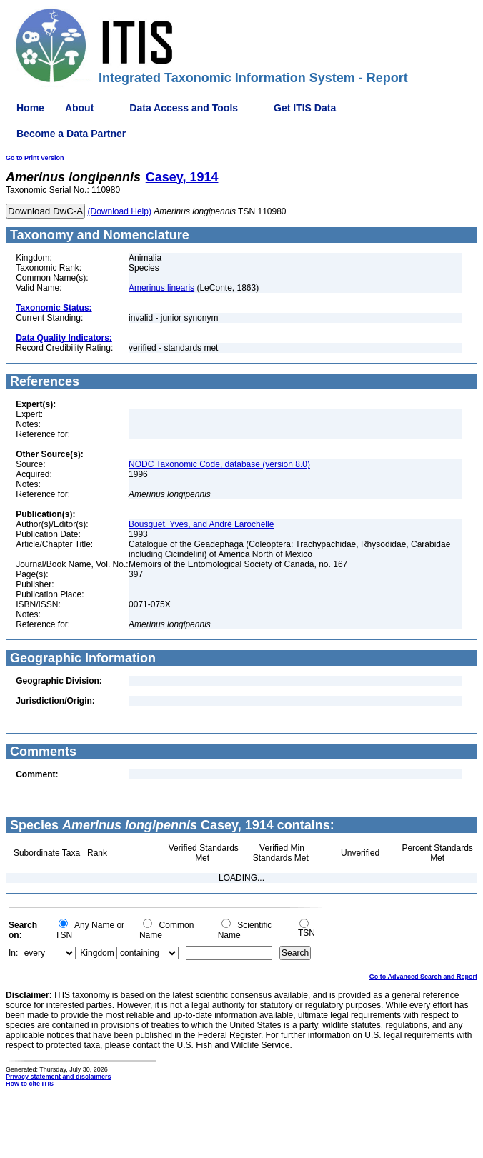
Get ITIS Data (305, 108)
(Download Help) (119, 211)
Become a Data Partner (71, 133)
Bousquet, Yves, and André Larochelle (201, 524)
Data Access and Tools (183, 108)
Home (30, 108)
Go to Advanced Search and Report (423, 976)
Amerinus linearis (161, 288)
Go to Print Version (35, 157)
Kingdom (97, 953)
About (79, 108)
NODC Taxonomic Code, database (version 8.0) (219, 464)
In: (13, 953)
